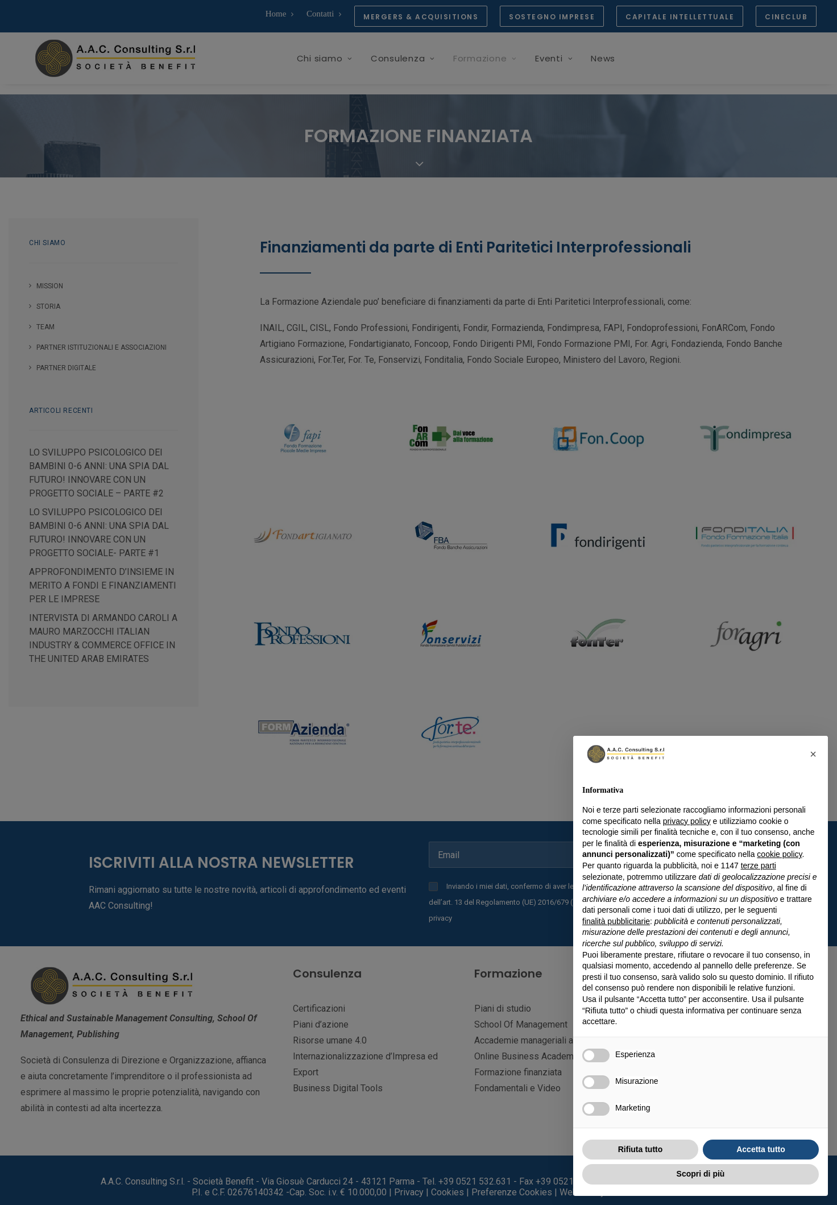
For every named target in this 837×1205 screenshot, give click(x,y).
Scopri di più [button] (701, 1173)
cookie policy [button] (779, 854)
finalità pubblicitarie (616, 921)
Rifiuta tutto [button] (640, 1149)
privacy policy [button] (687, 821)
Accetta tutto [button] (760, 1149)
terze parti (758, 865)
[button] (813, 754)
